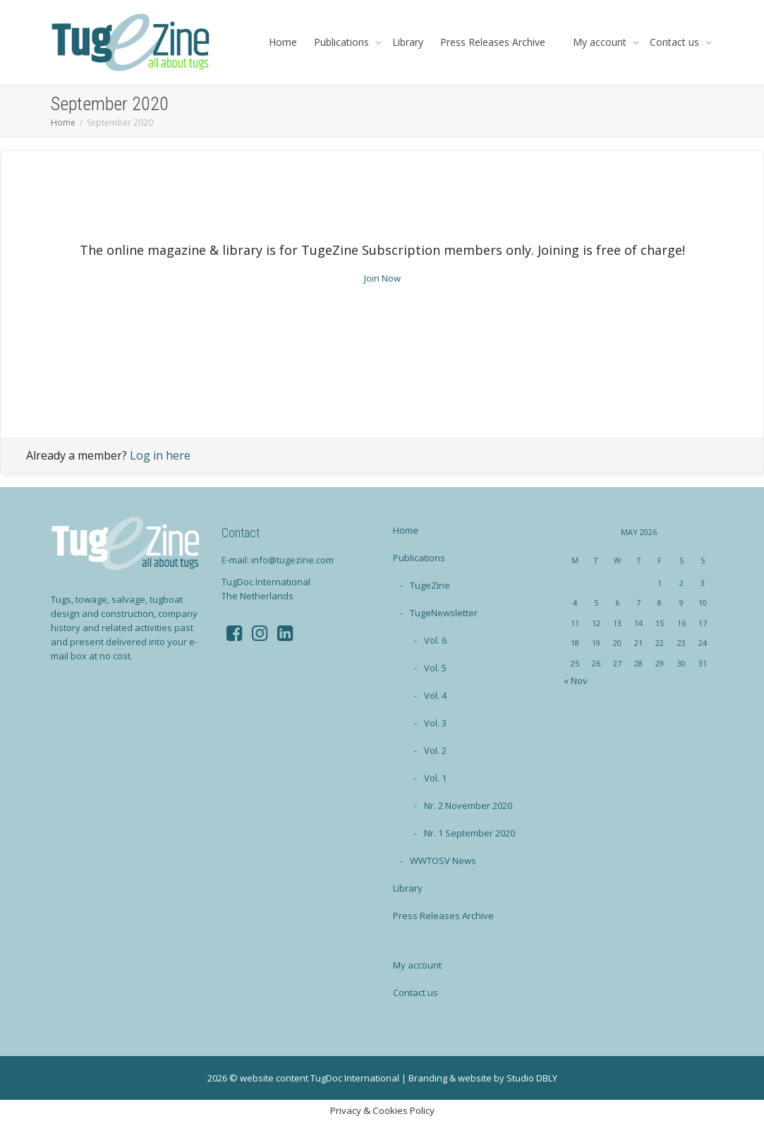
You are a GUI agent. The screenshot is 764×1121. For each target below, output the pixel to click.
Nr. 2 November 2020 (468, 805)
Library (407, 42)
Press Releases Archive (492, 42)
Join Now (382, 278)
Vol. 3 (435, 723)
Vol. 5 (435, 667)
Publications (343, 42)
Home (283, 42)
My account (601, 42)
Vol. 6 (435, 640)
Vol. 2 (435, 750)
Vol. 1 (435, 778)
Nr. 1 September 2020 (469, 833)
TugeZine (430, 585)
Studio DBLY (532, 1078)
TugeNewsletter (444, 612)
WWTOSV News (443, 860)
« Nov (576, 680)
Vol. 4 (435, 695)
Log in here (160, 455)
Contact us (676, 42)
